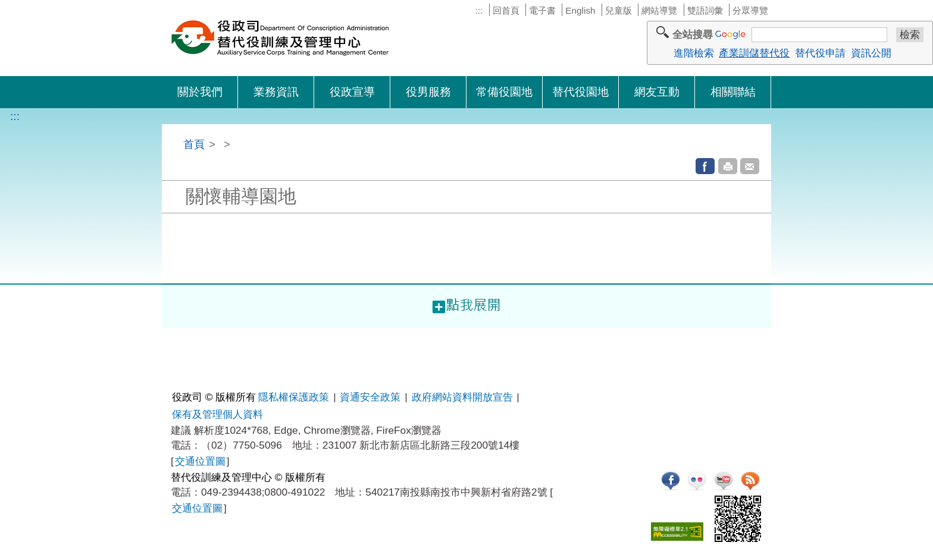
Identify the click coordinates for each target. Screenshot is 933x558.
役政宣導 (352, 92)
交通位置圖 (200, 461)
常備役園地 (504, 92)
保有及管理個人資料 (217, 414)
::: (479, 10)
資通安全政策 (370, 397)
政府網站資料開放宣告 (462, 397)
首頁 (194, 144)
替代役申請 (820, 53)
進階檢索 (694, 53)
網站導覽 (659, 10)
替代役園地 (580, 92)
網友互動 (657, 92)
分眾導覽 (750, 10)
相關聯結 (733, 92)
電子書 (542, 10)
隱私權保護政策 (293, 397)
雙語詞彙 (705, 10)
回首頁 (506, 10)
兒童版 (618, 10)
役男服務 (428, 92)
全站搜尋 (692, 34)
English (580, 10)
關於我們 (200, 92)
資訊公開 (871, 53)
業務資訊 (276, 92)
